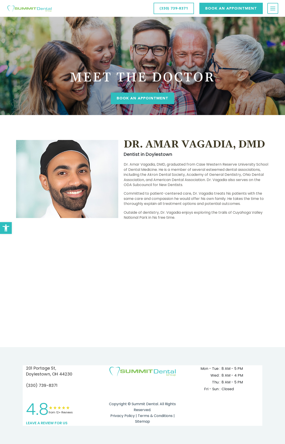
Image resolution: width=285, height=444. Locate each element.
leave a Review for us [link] (47, 423)
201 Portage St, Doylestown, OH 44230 (49, 371)
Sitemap (142, 421)
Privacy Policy (122, 415)
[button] (6, 228)
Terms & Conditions (155, 415)
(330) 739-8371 (42, 385)
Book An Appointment (142, 98)
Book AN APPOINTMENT (231, 8)
